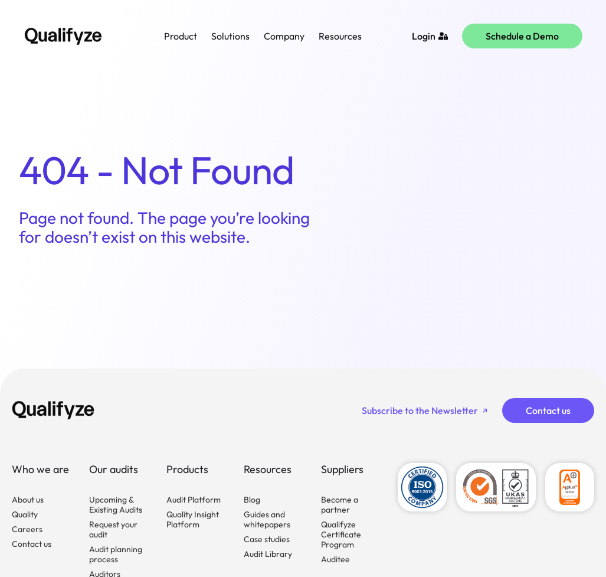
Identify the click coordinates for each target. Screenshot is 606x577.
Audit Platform (193, 499)
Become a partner (339, 504)
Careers (27, 529)
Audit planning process (115, 554)
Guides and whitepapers (267, 519)
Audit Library (268, 554)
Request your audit (113, 529)
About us (28, 499)
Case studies (267, 539)
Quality (25, 514)
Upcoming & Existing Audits (115, 504)
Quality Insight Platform (192, 519)
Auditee (335, 559)
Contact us (31, 544)
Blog (252, 499)
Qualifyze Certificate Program (341, 534)
